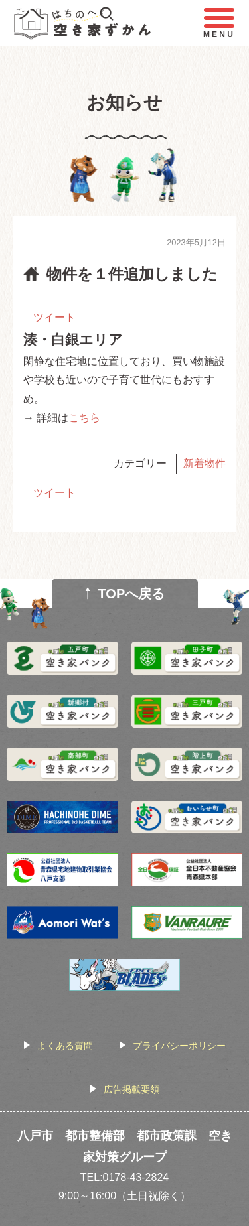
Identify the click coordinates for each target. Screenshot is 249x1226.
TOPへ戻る (131, 593)
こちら (84, 417)
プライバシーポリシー (179, 1045)
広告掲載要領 (131, 1089)
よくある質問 (65, 1045)
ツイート (54, 317)
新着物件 (204, 463)
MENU (219, 23)
